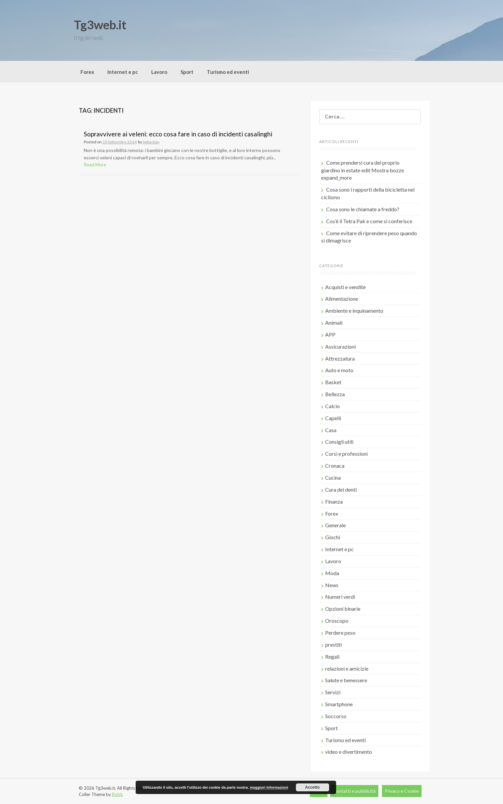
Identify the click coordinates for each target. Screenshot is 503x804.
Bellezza (335, 394)
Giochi (332, 537)
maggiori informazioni (269, 787)
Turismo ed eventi (228, 72)
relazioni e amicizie (346, 668)
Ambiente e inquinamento (354, 310)
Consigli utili (339, 441)
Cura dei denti (341, 489)
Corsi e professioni (346, 453)
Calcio (332, 406)
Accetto (312, 787)
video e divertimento (348, 751)
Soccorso (335, 716)
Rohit (117, 794)
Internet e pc (122, 72)
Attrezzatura (340, 358)
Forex (87, 72)
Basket (333, 382)
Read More (95, 164)
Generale (335, 525)
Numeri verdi (340, 596)
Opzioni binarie (342, 608)
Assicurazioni (340, 346)
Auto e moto (339, 370)
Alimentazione (341, 298)
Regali (332, 656)
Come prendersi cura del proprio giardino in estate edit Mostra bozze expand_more (362, 170)
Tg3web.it (100, 24)
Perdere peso (340, 632)
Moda (332, 573)
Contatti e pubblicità (354, 791)
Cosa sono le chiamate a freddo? (362, 209)
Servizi (332, 692)
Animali (333, 322)
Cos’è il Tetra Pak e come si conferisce (369, 221)
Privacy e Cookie (402, 791)
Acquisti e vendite (345, 287)
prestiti (333, 644)
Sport (187, 72)
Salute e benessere (346, 680)
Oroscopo (336, 620)
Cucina (333, 477)
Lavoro (159, 72)
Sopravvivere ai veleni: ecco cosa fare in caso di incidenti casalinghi (178, 134)
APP (330, 334)
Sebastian (151, 141)
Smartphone (339, 704)
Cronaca (334, 465)
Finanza (334, 501)
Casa (330, 430)
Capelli (333, 418)
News (331, 585)
